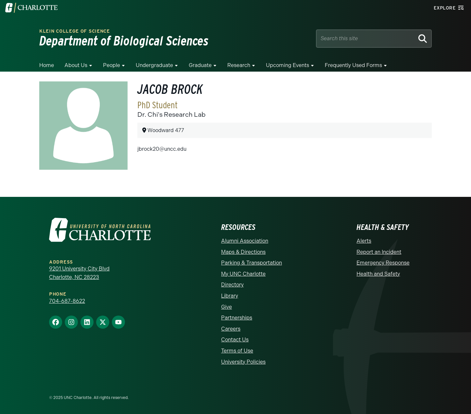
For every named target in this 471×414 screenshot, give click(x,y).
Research (238, 65)
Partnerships (236, 318)
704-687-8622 (67, 301)
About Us (75, 65)
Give (226, 307)
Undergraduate (154, 65)
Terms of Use (237, 351)
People (111, 65)
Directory (232, 285)
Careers (230, 329)
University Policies (243, 362)
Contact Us (235, 339)
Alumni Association (244, 241)
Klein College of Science (74, 31)
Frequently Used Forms (353, 65)
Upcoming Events (287, 65)
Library (229, 296)
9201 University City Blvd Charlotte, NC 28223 (79, 273)
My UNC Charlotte (243, 274)
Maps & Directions (243, 252)
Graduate (200, 65)
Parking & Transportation (251, 263)
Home (46, 65)
